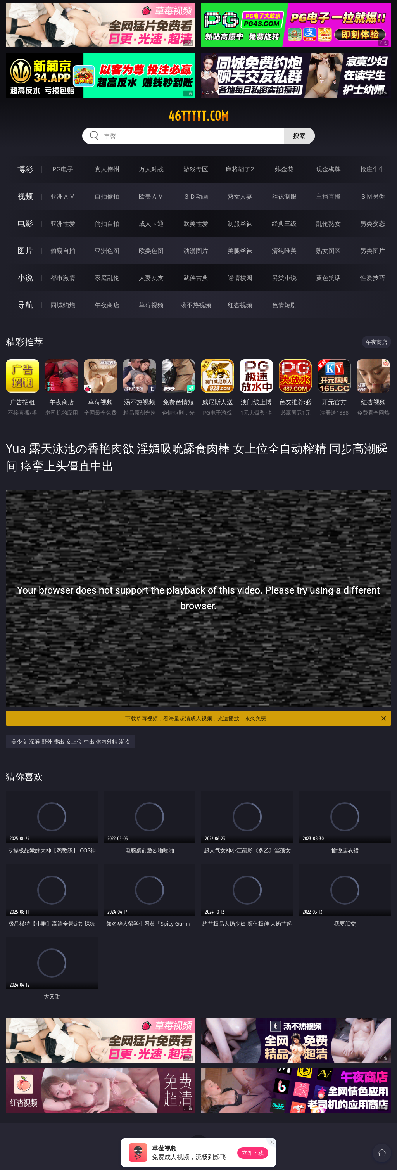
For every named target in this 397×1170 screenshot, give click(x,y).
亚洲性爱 (62, 223)
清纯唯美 (284, 250)
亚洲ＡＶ (62, 196)
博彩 (25, 169)
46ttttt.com (198, 116)
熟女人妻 (240, 196)
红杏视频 (240, 305)
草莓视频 (151, 305)
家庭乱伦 (107, 277)
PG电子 (62, 169)
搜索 (299, 136)
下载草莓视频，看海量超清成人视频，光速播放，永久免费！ (256, 718)
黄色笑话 (328, 277)
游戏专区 (195, 169)
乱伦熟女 (328, 223)
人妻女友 (151, 277)
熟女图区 (328, 250)
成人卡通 (151, 223)
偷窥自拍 (62, 250)
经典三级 (284, 223)
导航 (25, 304)
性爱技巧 (372, 277)
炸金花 (284, 169)
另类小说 (284, 277)
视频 (25, 196)
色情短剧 (284, 305)
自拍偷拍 (107, 196)
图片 (25, 250)
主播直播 (328, 196)
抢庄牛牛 (372, 169)
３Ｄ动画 (195, 196)
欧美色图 (151, 250)
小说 (25, 277)
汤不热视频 (195, 305)
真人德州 (107, 169)
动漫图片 (195, 250)
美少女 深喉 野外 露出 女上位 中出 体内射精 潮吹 (70, 741)
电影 (25, 223)
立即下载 (253, 1152)
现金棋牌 (328, 169)
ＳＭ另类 (372, 196)
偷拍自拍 (107, 223)
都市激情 (62, 277)
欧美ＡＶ (151, 196)
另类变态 (372, 223)
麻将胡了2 (240, 169)
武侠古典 (195, 277)
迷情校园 (240, 277)
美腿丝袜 (240, 250)
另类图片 (372, 250)
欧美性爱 (195, 223)
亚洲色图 (107, 250)
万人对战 (151, 169)
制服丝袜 (240, 223)
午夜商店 (107, 305)
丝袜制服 (284, 196)
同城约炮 (62, 305)
